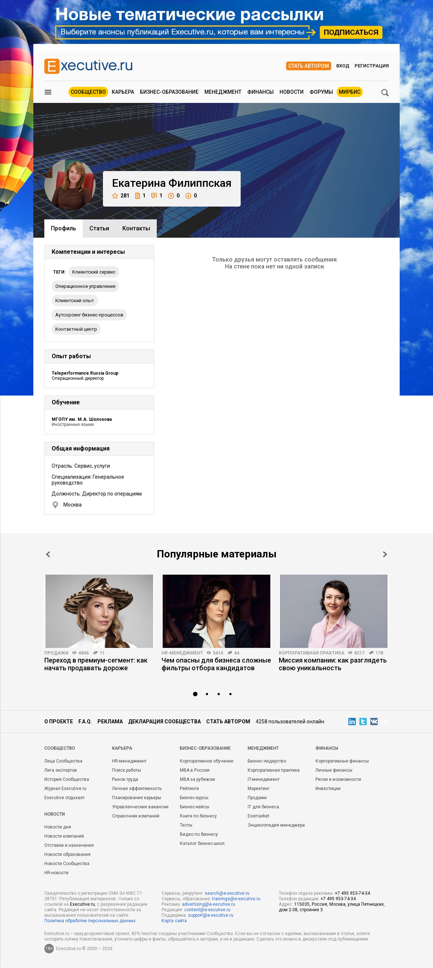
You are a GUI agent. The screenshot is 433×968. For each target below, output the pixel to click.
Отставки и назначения (69, 845)
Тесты (186, 825)
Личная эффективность (137, 788)
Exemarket (258, 816)
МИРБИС (349, 92)
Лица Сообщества (63, 761)
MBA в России (195, 770)
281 (120, 195)
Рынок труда (125, 779)
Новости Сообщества (66, 863)
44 (236, 653)
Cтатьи (99, 228)
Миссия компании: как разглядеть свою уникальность (333, 664)
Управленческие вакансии (140, 806)
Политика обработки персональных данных (90, 920)
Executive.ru (82, 904)
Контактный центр (76, 329)
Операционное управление (85, 286)
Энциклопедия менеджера (276, 825)
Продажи (56, 653)
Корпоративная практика (311, 653)
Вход (342, 65)
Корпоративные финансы (342, 761)
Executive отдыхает (64, 797)
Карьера (123, 92)
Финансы (260, 92)
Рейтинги (189, 788)
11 (102, 653)
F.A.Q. (85, 721)
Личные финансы (333, 770)
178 (379, 653)
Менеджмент (222, 92)
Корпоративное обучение (206, 761)
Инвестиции (328, 788)
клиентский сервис (93, 272)
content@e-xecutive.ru (207, 909)
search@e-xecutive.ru (227, 893)
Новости (292, 92)
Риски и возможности (338, 779)
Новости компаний (64, 836)
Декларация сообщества (164, 721)
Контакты (136, 228)
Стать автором (308, 66)
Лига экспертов (60, 770)
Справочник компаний (135, 816)
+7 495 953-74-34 (352, 893)
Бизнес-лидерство (267, 761)
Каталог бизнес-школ (202, 843)
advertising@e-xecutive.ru (208, 904)
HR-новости (56, 872)
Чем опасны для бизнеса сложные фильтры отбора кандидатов (216, 664)
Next (385, 554)
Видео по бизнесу (199, 834)
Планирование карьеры (136, 797)
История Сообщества (66, 779)
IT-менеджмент (264, 779)
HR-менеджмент (182, 653)
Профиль (63, 228)
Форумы (321, 92)
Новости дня (57, 827)
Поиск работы (126, 770)
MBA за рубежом (197, 779)
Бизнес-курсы (194, 797)
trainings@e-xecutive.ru (236, 898)
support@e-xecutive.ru (210, 915)
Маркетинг (259, 788)
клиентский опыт (74, 300)
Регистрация (372, 65)
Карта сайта (174, 920)
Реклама (110, 721)
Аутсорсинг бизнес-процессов (89, 315)
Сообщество (88, 92)
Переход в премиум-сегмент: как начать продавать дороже (96, 664)
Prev (48, 554)
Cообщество (59, 748)
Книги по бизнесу (198, 816)
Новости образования (67, 854)
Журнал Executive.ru (65, 788)
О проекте (58, 721)
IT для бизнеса (263, 806)
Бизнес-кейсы (194, 806)
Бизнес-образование (169, 92)
